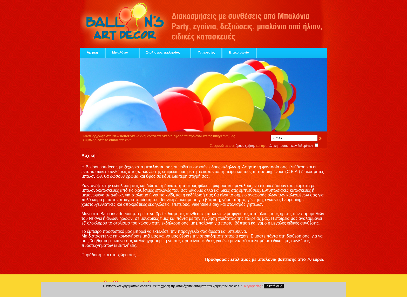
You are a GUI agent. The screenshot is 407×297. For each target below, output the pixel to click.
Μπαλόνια (122, 52)
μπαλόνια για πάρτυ (214, 223)
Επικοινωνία (239, 52)
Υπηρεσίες (206, 52)
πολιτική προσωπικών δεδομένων (289, 146)
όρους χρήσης (245, 146)
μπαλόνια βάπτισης (276, 259)
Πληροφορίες (252, 286)
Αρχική (92, 52)
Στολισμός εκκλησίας (165, 52)
